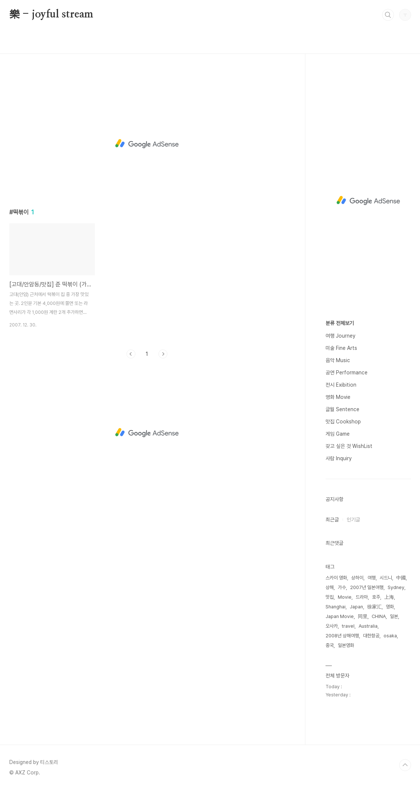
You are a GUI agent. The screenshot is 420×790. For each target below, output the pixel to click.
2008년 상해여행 (342, 635)
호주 (376, 597)
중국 (330, 645)
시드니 (386, 578)
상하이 (357, 578)
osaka (390, 635)
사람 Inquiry (339, 458)
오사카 (332, 626)
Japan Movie (340, 616)
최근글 (332, 520)
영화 (390, 606)
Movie (345, 597)
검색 (388, 14)
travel (348, 626)
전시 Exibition (341, 385)
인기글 (353, 520)
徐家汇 (374, 606)
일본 (394, 616)
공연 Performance (347, 373)
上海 (389, 597)
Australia (368, 626)
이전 (130, 354)
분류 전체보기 (340, 323)
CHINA (379, 616)
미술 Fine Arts (341, 348)
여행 (372, 578)
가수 (342, 587)
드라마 (362, 597)
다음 (162, 354)
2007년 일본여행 (367, 587)
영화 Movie (338, 397)
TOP (405, 765)
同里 (363, 616)
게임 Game (338, 434)
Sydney (396, 587)
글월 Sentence (342, 409)
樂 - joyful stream (51, 14)
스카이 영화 (336, 578)
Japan (356, 606)
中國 (401, 578)
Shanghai (336, 606)
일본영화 (346, 645)
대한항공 (371, 635)
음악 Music (338, 360)
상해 (330, 587)
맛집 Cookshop (343, 422)
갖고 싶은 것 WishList (349, 446)
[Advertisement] (147, 144)
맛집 (330, 597)
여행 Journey (340, 336)
